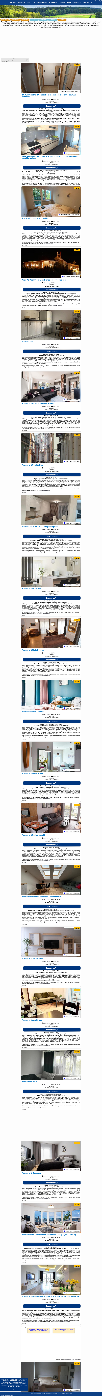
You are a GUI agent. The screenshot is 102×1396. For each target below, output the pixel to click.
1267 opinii (72, 1310)
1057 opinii (71, 1248)
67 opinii (58, 1095)
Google (25, 1379)
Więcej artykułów (24, 1327)
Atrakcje (52, 19)
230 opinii (59, 1187)
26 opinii (60, 972)
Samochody (43, 19)
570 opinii (60, 479)
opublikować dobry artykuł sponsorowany (72, 1359)
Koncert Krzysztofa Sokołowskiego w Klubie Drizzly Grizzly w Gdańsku (38, 1330)
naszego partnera (48, 243)
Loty (34, 19)
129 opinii (59, 1034)
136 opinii (60, 725)
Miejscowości (25, 19)
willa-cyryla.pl (98, 1)
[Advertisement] (51, 43)
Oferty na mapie (15, 19)
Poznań (77, 64)
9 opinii (57, 355)
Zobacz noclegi (52, 106)
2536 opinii (68, 293)
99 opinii (62, 232)
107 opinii (60, 849)
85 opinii (65, 540)
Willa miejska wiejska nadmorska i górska (64, 1330)
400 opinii (77, 110)
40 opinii (60, 602)
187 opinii (63, 417)
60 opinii (60, 787)
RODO (18, 1386)
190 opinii (60, 664)
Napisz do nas (68, 1393)
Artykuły (62, 19)
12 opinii (66, 910)
